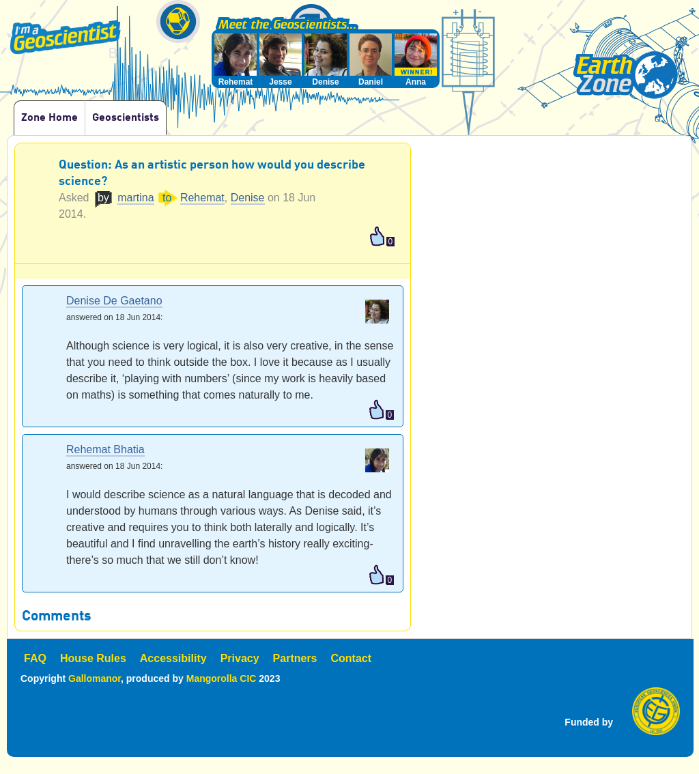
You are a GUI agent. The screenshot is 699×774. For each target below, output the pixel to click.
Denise (248, 197)
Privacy (239, 658)
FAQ (35, 658)
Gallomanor (94, 678)
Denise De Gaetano (114, 301)
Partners (295, 658)
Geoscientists (125, 118)
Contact (351, 658)
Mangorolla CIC (221, 678)
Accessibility (173, 658)
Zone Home (49, 118)
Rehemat (202, 197)
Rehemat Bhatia (105, 450)
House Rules (93, 658)
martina (135, 197)
